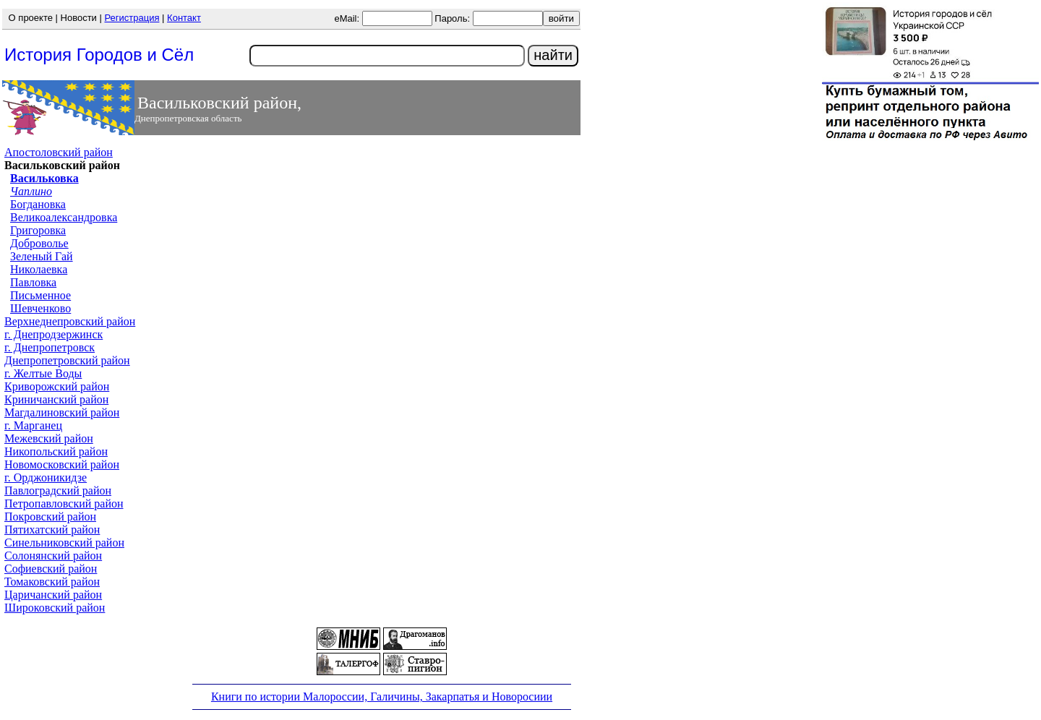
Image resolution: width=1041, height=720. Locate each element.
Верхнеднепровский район (69, 321)
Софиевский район (50, 568)
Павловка (33, 282)
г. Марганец (33, 425)
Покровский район (50, 516)
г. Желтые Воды (43, 373)
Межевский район (48, 438)
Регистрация (131, 17)
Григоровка (38, 230)
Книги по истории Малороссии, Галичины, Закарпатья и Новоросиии (381, 696)
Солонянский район (53, 555)
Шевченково (40, 308)
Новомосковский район (61, 464)
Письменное (40, 295)
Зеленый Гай (41, 256)
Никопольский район (56, 451)
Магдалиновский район (61, 412)
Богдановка (38, 204)
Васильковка (44, 178)
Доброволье (39, 243)
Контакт (184, 17)
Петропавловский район (64, 503)
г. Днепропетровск (49, 347)
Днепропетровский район (67, 360)
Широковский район (54, 607)
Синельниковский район (64, 542)
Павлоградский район (57, 490)
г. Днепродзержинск (53, 334)
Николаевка (38, 269)
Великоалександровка (63, 217)
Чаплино (31, 191)
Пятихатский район (52, 529)
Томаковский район (52, 581)
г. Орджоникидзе (45, 477)
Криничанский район (56, 399)
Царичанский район (53, 594)
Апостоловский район (58, 152)
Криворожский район (56, 386)
